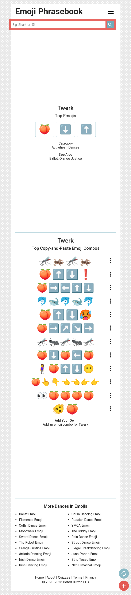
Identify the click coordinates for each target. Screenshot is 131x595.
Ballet (53, 159)
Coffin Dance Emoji (32, 525)
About (51, 577)
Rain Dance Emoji (84, 537)
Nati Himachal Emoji (86, 565)
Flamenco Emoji (30, 520)
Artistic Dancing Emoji (35, 554)
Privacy (90, 577)
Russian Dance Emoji (87, 520)
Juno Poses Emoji (85, 554)
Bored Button (72, 582)
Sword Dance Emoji (33, 537)
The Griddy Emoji (84, 531)
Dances (74, 147)
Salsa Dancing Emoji (86, 514)
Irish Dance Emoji (32, 560)
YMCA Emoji (80, 525)
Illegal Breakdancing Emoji (91, 548)
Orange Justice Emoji (34, 548)
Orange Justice (70, 159)
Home (39, 577)
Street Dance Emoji (86, 543)
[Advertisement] (65, 65)
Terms (77, 577)
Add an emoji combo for (65, 424)
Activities (59, 147)
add (123, 586)
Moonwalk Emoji (31, 531)
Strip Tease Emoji (84, 560)
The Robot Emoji (31, 543)
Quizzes (64, 577)
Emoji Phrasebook (49, 11)
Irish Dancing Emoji (33, 565)
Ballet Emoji (27, 514)
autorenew (123, 574)
